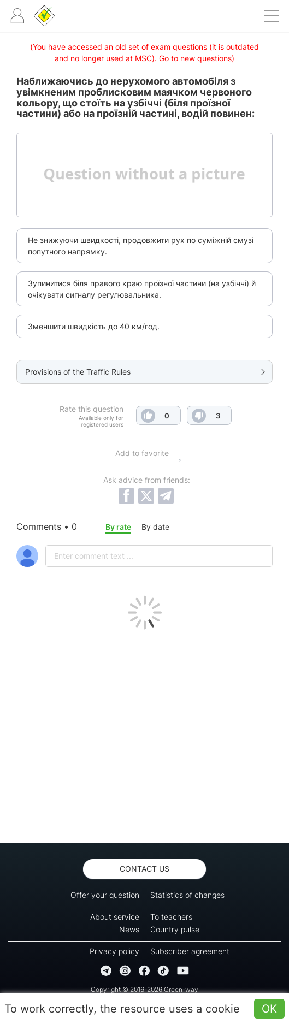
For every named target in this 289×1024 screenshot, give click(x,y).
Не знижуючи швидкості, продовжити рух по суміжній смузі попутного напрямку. (140, 245)
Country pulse (174, 929)
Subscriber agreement (189, 951)
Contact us (144, 868)
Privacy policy (114, 951)
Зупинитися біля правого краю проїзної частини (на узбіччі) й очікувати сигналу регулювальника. (142, 289)
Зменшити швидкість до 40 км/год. (94, 326)
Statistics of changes (187, 895)
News (129, 929)
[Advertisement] (144, 733)
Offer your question (104, 895)
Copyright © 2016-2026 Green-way (144, 989)
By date (155, 526)
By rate (118, 526)
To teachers (171, 917)
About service (114, 917)
